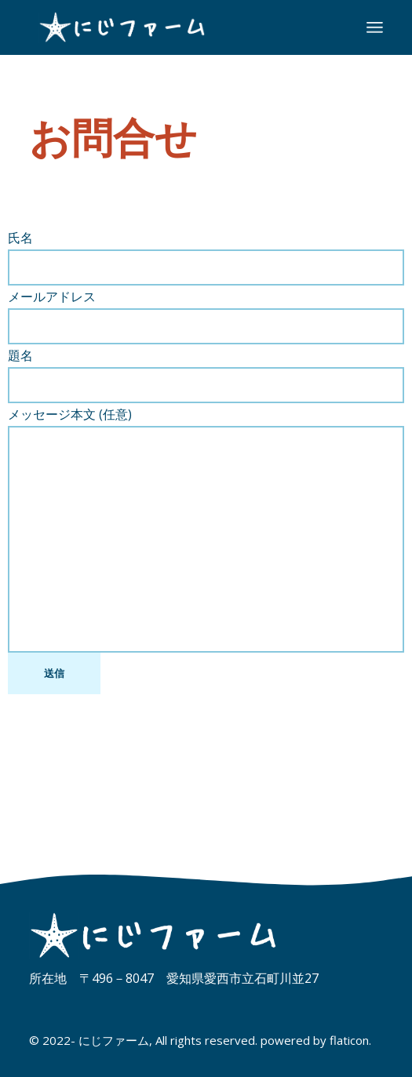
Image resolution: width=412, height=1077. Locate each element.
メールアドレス (206, 316)
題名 (206, 375)
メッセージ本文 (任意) (206, 529)
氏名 (206, 257)
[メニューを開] (374, 27)
